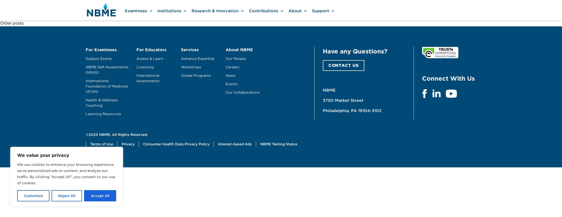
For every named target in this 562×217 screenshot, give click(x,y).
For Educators (151, 49)
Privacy (128, 144)
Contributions (263, 10)
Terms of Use (101, 144)
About (295, 10)
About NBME (239, 49)
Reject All (66, 196)
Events (232, 84)
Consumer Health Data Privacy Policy (176, 144)
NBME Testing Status (278, 144)
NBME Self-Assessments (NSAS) (107, 69)
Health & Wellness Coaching (102, 102)
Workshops (191, 67)
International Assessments (147, 78)
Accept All (100, 196)
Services (190, 49)
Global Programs (196, 75)
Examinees (136, 10)
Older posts (12, 23)
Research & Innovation (215, 10)
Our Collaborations (243, 92)
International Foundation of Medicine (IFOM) (107, 86)
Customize (33, 196)
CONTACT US (343, 65)
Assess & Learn (149, 59)
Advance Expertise (197, 59)
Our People (236, 59)
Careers (232, 67)
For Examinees (101, 49)
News (230, 75)
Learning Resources (103, 114)
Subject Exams (99, 59)
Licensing (145, 67)
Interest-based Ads (235, 144)
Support (320, 10)
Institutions (169, 10)
